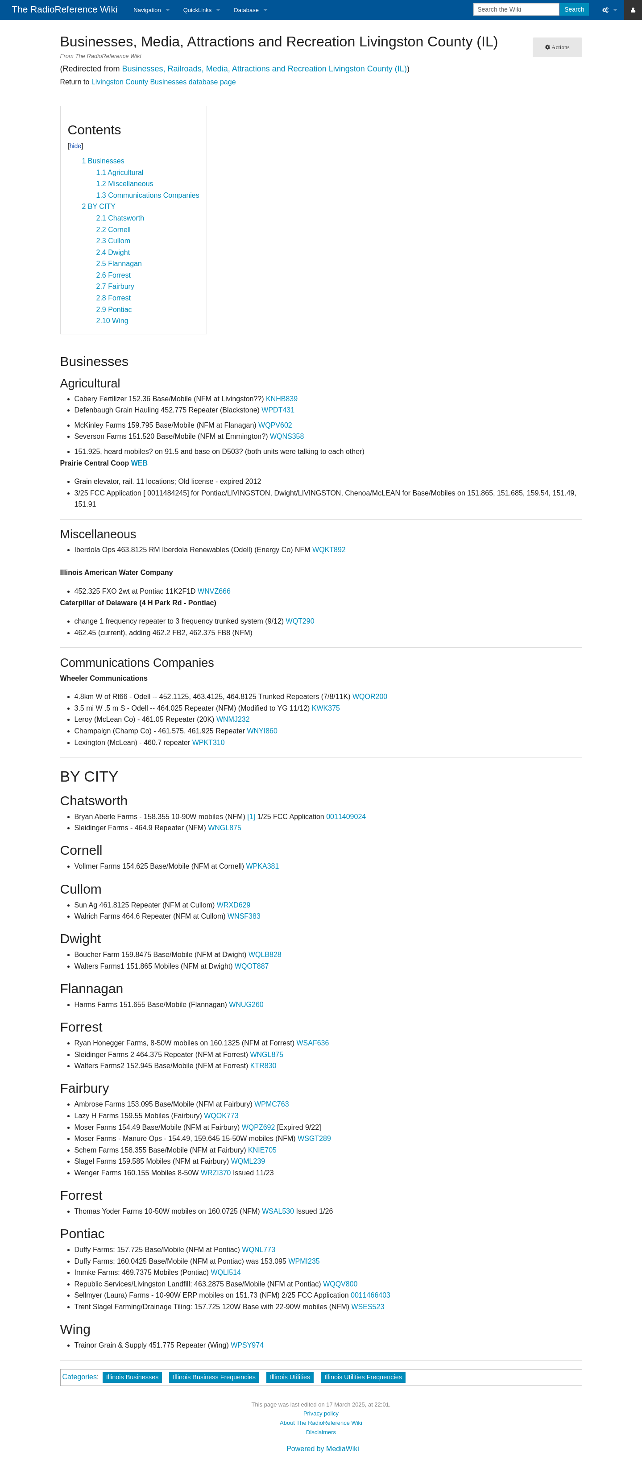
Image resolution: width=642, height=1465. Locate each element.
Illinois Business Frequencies (214, 1377)
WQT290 (300, 621)
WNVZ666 (214, 591)
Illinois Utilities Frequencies (363, 1377)
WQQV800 (340, 1284)
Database (246, 10)
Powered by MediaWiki (322, 1449)
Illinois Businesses (132, 1377)
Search (574, 9)
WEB (139, 463)
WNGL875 (224, 828)
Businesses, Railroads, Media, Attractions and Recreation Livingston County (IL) (264, 68)
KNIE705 (262, 1150)
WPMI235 (303, 1261)
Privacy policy (321, 1413)
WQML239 (248, 1161)
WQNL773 (258, 1249)
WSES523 (368, 1307)
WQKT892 (329, 550)
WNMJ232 (233, 719)
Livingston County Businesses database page (163, 82)
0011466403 (370, 1295)
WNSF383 (244, 916)
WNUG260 (246, 1004)
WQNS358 (287, 436)
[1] (251, 816)
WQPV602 (275, 425)
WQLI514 (226, 1272)
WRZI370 (216, 1173)
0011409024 (346, 816)
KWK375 (326, 708)
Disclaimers (321, 1432)
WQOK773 (221, 1116)
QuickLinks (197, 10)
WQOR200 (369, 696)
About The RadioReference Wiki (321, 1422)
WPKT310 (208, 742)
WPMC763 (271, 1104)
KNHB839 (282, 399)
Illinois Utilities (290, 1377)
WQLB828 (265, 954)
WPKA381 (262, 866)
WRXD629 (234, 905)
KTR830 (263, 1066)
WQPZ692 (258, 1127)
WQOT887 (252, 966)
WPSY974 (247, 1345)
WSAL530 (278, 1211)
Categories (79, 1377)
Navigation (147, 10)
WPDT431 (277, 410)
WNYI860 (262, 731)
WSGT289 (314, 1138)
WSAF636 (312, 1043)
